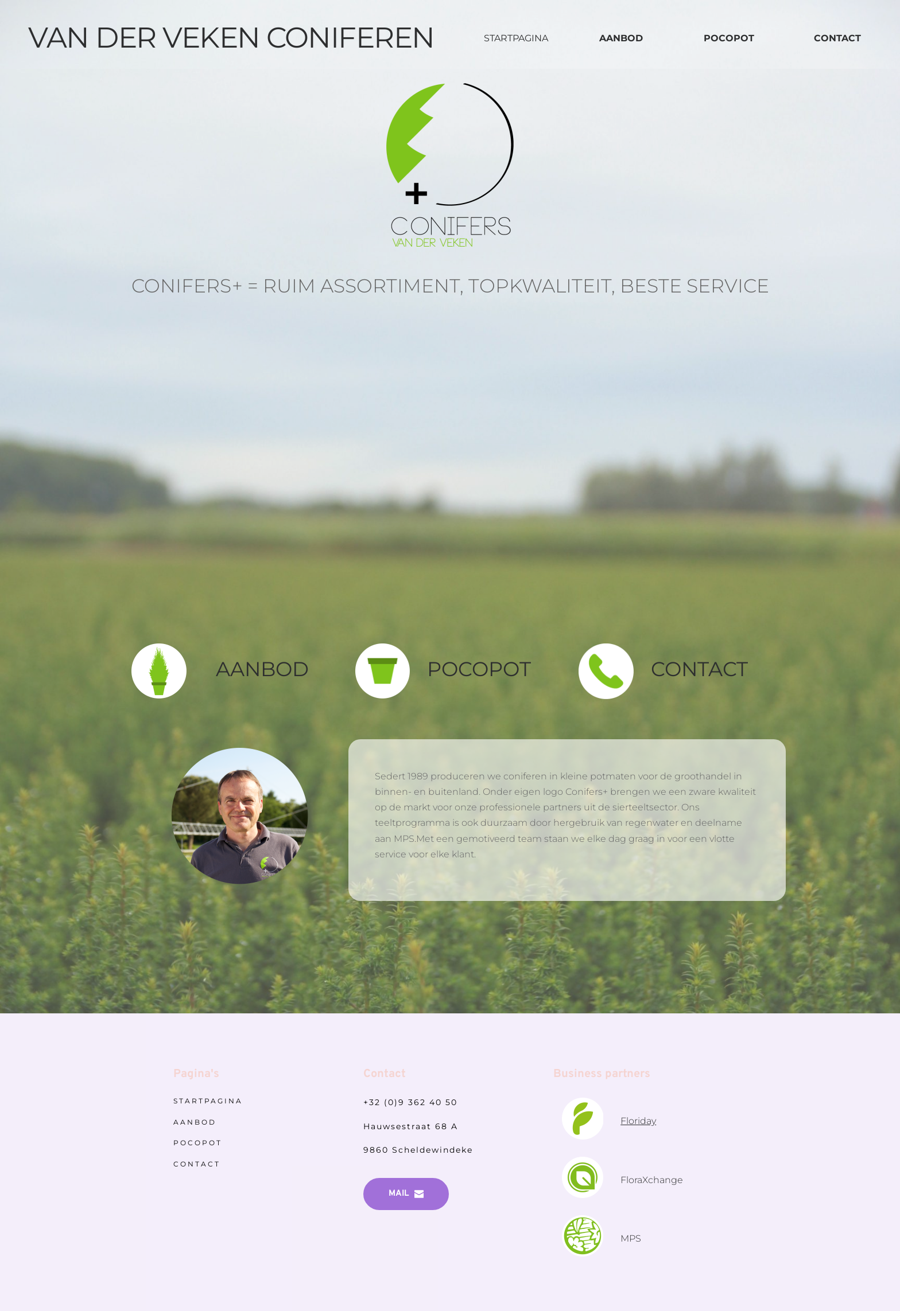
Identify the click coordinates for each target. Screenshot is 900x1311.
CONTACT (702, 669)
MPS (631, 1238)
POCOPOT (479, 669)
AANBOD (262, 669)
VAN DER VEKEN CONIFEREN (231, 37)
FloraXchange (652, 1180)
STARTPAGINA (516, 38)
